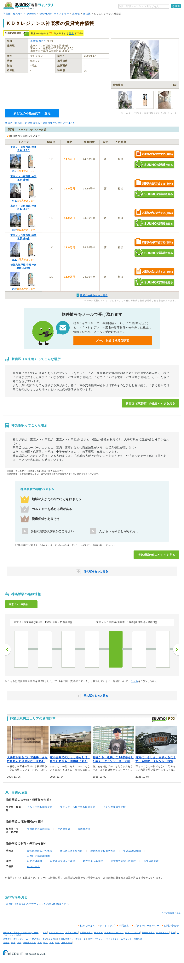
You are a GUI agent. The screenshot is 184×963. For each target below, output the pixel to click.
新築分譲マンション (114, 932)
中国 (57, 943)
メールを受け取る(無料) (112, 340)
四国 (51, 943)
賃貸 (71, 33)
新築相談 (53, 939)
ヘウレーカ (33, 866)
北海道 (6, 943)
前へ (8, 650)
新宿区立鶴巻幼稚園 (38, 856)
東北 (13, 943)
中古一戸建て (162, 932)
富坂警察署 (84, 829)
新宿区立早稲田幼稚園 (103, 850)
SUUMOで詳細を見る (154, 164)
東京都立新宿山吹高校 (123, 861)
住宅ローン (80, 939)
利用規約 (124, 925)
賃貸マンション (56, 932)
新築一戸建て (148, 932)
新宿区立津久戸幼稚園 (39, 850)
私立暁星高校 (151, 861)
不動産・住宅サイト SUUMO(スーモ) (21, 932)
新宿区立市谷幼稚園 (71, 850)
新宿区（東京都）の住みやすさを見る (150, 403)
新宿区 (87, 13)
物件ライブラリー (96, 939)
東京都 (76, 13)
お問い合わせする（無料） (154, 154)
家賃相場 (98, 932)
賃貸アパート (71, 932)
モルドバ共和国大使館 (39, 807)
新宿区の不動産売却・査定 (32, 113)
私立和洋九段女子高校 (62, 861)
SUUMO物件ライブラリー (54, 13)
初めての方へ (87, 925)
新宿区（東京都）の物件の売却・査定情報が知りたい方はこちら (41, 123)
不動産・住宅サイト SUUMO (19, 13)
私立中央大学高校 (93, 861)
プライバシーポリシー (146, 925)
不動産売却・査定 (38, 939)
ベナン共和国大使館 (114, 807)
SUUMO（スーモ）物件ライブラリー (29, 5)
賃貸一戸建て (86, 932)
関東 (19, 943)
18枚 (14, 259)
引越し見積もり (66, 939)
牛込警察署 (64, 829)
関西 (45, 943)
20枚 (14, 200)
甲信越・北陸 (29, 943)
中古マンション (132, 932)
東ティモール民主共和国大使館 (77, 807)
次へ (176, 650)
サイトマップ (107, 925)
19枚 (14, 171)
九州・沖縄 (66, 943)
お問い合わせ (171, 925)
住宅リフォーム (20, 939)
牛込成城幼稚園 (132, 850)
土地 (173, 932)
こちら (134, 681)
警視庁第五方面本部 (38, 829)
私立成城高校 (34, 861)
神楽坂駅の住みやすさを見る (156, 554)
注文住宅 (7, 939)
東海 (39, 943)
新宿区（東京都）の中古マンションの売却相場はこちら (37, 904)
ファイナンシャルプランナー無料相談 (124, 939)
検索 (177, 6)
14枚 (14, 230)
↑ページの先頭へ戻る (171, 913)
